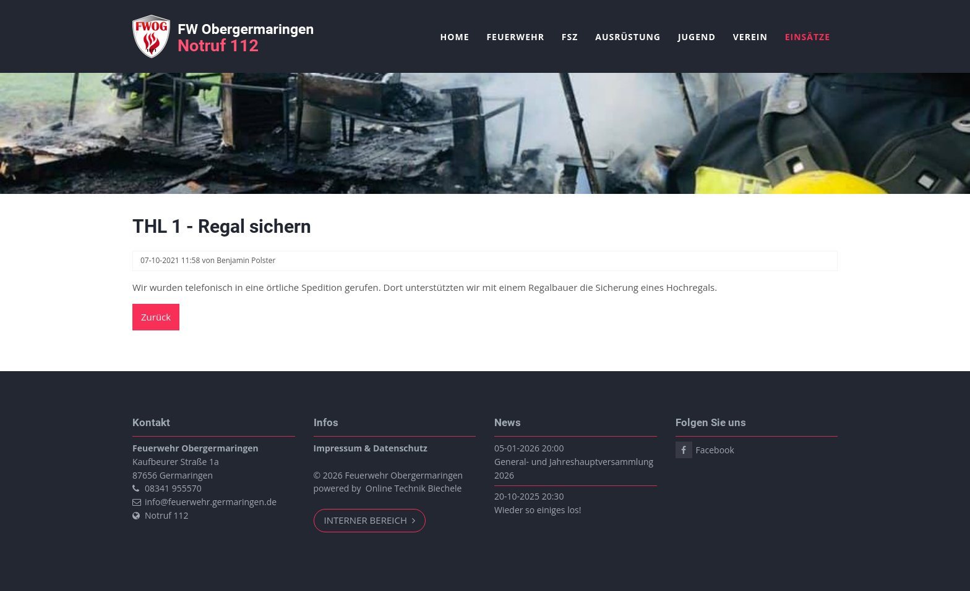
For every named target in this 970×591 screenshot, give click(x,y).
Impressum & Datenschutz (370, 448)
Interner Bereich (367, 520)
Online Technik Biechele (414, 488)
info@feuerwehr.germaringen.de (211, 502)
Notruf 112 (167, 515)
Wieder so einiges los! (537, 510)
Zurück (156, 317)
